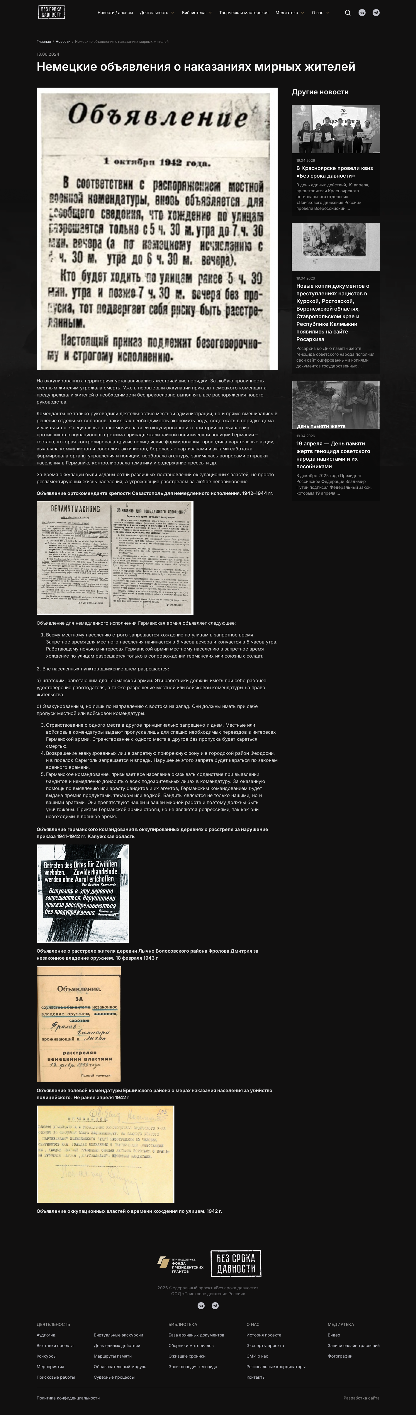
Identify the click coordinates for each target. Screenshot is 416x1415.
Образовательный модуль (120, 1366)
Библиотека (197, 12)
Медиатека (290, 12)
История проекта (264, 1334)
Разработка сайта (362, 1397)
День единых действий (117, 1345)
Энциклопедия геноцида (193, 1366)
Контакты (256, 1377)
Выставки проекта (55, 1345)
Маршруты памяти (113, 1355)
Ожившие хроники (187, 1355)
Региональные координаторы (276, 1366)
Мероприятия (50, 1366)
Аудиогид (46, 1334)
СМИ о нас (257, 1355)
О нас (321, 12)
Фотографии (340, 1355)
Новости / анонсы (115, 12)
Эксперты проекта (265, 1345)
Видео (334, 1334)
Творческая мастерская (244, 12)
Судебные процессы (114, 1377)
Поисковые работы (56, 1377)
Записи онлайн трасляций (354, 1345)
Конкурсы (46, 1355)
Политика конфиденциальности (68, 1397)
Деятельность (157, 12)
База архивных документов (196, 1334)
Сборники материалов (191, 1345)
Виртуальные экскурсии (118, 1334)
